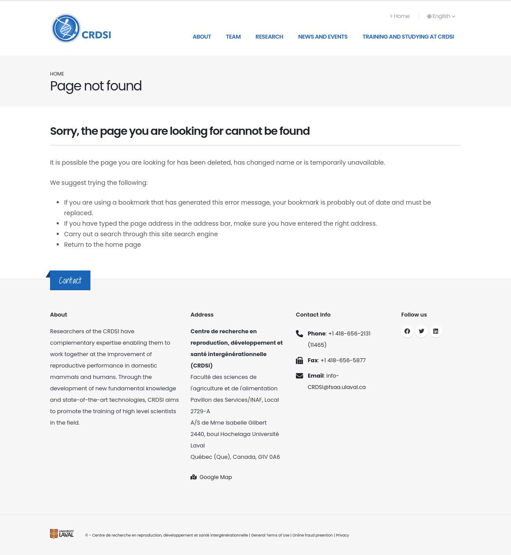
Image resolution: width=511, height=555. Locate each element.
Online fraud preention (314, 535)
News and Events (323, 36)
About (202, 36)
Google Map (212, 477)
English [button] (441, 16)
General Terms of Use (271, 535)
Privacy (346, 535)
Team (233, 36)
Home (400, 16)
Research (269, 36)
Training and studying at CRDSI (408, 36)
